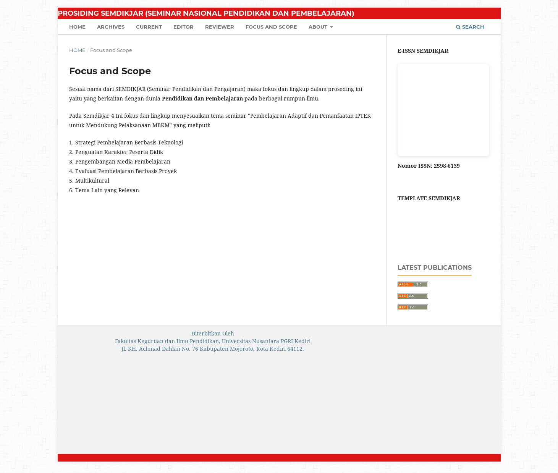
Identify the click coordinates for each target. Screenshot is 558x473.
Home (77, 27)
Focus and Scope (271, 27)
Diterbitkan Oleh (212, 333)
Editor (183, 27)
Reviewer (219, 27)
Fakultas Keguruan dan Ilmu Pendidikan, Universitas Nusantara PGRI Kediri (213, 341)
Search (470, 27)
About (319, 27)
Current (149, 27)
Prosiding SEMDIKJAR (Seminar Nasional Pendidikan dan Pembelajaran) (206, 13)
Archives (111, 27)
